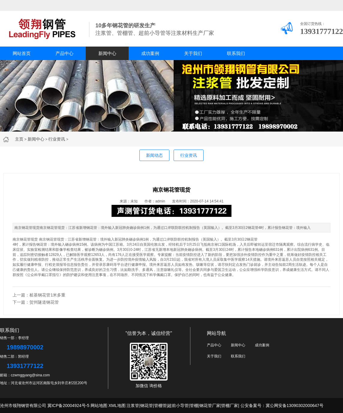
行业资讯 (56, 139)
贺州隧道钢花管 (44, 302)
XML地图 (117, 405)
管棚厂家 (229, 405)
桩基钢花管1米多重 (47, 295)
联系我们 (236, 53)
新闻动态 (154, 155)
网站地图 (99, 405)
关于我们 (193, 53)
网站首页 (22, 53)
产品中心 (64, 53)
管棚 (194, 405)
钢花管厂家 (209, 405)
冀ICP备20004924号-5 (68, 405)
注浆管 (133, 405)
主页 (19, 139)
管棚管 (160, 405)
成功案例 (150, 53)
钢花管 (252, 239)
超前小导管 (178, 405)
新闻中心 (107, 53)
